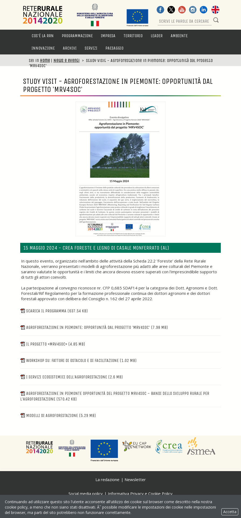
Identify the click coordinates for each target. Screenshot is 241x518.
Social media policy (85, 493)
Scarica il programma (54, 310)
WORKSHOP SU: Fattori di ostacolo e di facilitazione (78, 360)
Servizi (91, 48)
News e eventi (66, 60)
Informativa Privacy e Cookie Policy (140, 493)
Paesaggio (114, 48)
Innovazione (43, 48)
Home (45, 60)
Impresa (108, 35)
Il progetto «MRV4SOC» (52, 344)
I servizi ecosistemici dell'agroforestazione (71, 376)
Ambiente (179, 35)
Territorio (133, 35)
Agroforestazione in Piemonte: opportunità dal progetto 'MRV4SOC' (94, 327)
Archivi (70, 48)
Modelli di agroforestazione (58, 415)
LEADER (157, 35)
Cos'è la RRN (43, 35)
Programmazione (77, 35)
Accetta (229, 511)
